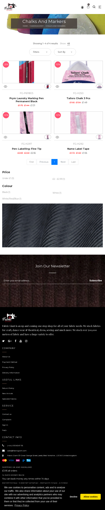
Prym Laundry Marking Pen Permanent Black (26, 100)
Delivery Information (11, 373)
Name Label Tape (78, 148)
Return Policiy (8, 388)
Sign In (5, 425)
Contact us (6, 414)
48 (68, 43)
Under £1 (6, 178)
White (56, 193)
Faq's (4, 430)
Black (5, 192)
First (31, 162)
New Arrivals (7, 393)
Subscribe (95, 280)
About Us (6, 357)
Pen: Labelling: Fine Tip (26, 148)
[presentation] (27, 291)
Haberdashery (37, 26)
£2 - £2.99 (58, 179)
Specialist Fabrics (9, 399)
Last (73, 162)
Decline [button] (73, 497)
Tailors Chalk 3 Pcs (78, 98)
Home (25, 26)
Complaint (6, 419)
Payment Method (9, 362)
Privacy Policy (8, 367)
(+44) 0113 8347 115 (15, 445)
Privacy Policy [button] (22, 505)
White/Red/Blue (10, 198)
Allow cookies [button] (91, 497)
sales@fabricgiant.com (17, 451)
